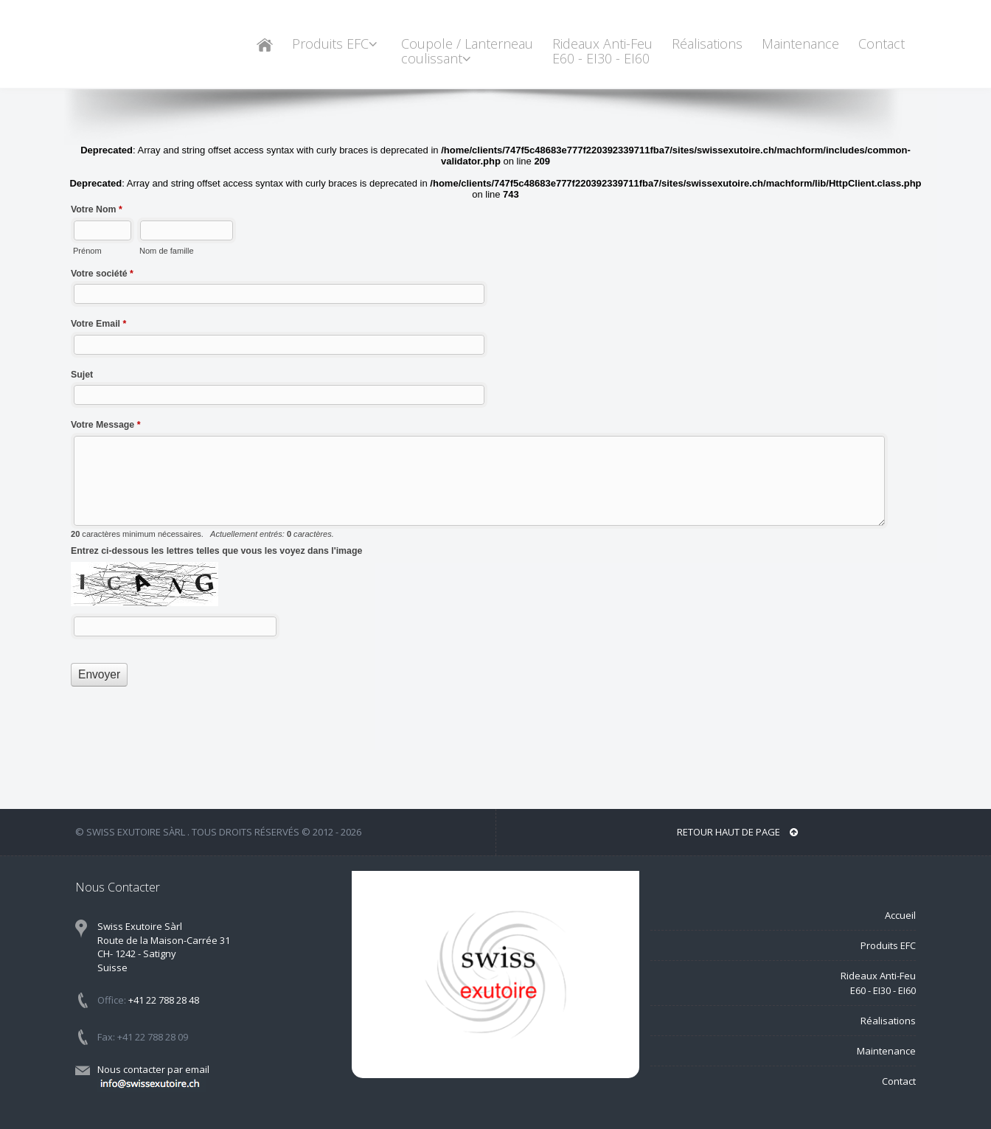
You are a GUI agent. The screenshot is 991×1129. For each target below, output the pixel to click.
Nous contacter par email (153, 1076)
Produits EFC (337, 43)
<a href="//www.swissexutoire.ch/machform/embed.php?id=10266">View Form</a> (495, 439)
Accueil (900, 915)
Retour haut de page (737, 831)
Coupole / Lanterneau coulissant (467, 51)
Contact (881, 43)
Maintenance (800, 43)
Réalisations (707, 43)
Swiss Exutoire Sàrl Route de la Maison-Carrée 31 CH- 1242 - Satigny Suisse (163, 947)
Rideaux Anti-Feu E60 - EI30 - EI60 (602, 51)
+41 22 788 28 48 (163, 1000)
